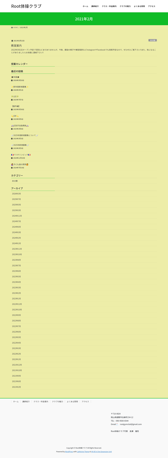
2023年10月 (17, 254)
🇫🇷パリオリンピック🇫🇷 (20, 154)
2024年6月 (16, 226)
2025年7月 (16, 199)
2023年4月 (16, 282)
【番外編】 (15, 106)
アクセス (85, 401)
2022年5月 (16, 337)
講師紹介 (26, 401)
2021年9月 (16, 375)
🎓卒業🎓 (15, 77)
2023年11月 (17, 248)
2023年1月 (16, 298)
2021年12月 (17, 364)
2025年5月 (16, 204)
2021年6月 (16, 381)
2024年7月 (16, 221)
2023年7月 (16, 265)
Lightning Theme (83, 451)
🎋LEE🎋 (15, 96)
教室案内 (16, 45)
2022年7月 (16, 326)
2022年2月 (16, 353)
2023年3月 (16, 287)
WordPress (69, 451)
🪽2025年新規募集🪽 (20, 145)
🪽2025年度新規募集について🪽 (24, 135)
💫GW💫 (15, 115)
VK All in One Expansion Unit (101, 451)
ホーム (16, 401)
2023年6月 (16, 271)
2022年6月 (16, 331)
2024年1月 (16, 243)
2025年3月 (16, 210)
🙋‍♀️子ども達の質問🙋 (19, 164)
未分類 (152, 40)
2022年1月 (16, 359)
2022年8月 (16, 320)
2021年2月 (16, 387)
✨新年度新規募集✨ (19, 86)
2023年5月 (16, 276)
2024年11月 (17, 215)
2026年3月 (16, 193)
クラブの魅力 (57, 401)
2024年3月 (16, 232)
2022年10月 (17, 309)
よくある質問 (72, 401)
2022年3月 (16, 348)
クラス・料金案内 (41, 401)
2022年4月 (16, 342)
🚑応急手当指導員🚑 (19, 125)
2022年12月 (17, 304)
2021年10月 (17, 370)
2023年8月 (16, 260)
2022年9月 (16, 315)
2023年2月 (16, 293)
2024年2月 (16, 237)
